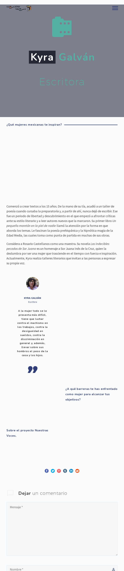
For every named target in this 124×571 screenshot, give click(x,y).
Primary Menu (115, 8)
